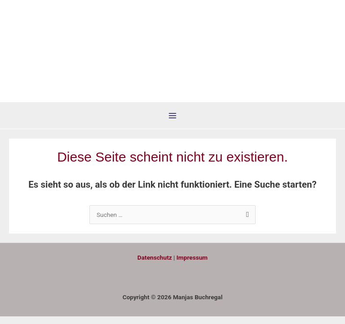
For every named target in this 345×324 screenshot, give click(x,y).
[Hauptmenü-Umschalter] (173, 116)
